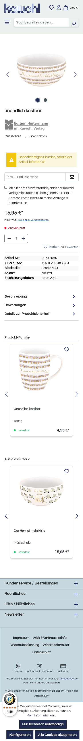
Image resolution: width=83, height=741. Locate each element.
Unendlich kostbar (27, 409)
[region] (41, 74)
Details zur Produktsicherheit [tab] (40, 314)
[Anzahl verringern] (9, 238)
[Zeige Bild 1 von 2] (37, 100)
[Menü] (7, 22)
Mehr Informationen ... (41, 715)
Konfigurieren (20, 735)
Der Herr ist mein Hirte (29, 530)
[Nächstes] (75, 75)
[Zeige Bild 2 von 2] (45, 100)
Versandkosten (69, 678)
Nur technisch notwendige (43, 724)
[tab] (40, 296)
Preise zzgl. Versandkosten (33, 220)
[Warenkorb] (71, 8)
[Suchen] (73, 22)
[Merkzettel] (51, 8)
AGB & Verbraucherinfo (49, 638)
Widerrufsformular (56, 645)
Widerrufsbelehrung (24, 645)
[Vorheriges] (7, 75)
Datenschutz (41, 652)
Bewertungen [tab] (40, 305)
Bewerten (72, 247)
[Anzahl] (16, 238)
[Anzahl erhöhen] (23, 238)
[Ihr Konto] (58, 8)
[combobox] (41, 22)
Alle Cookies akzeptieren (57, 735)
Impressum (21, 638)
